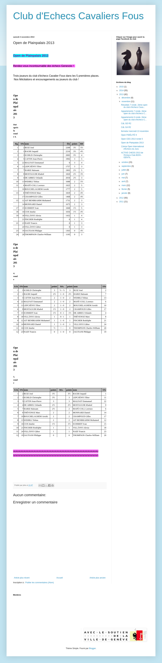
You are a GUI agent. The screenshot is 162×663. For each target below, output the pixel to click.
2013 (121, 94)
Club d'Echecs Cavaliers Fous (78, 15)
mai (123, 178)
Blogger (92, 648)
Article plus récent (21, 578)
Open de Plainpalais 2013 (132, 143)
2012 (121, 198)
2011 (121, 201)
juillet (124, 170)
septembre (126, 166)
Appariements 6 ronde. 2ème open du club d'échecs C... (134, 118)
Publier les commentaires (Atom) (39, 582)
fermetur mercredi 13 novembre (135, 131)
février (125, 189)
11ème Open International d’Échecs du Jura (132, 147)
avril (124, 181)
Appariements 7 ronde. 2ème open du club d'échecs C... (134, 112)
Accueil (59, 578)
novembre (126, 101)
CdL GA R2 (126, 127)
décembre (126, 98)
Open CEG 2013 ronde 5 (132, 139)
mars (124, 185)
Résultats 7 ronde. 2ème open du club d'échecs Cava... (134, 106)
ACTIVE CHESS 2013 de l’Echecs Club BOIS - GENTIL (132, 155)
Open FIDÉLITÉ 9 (129, 135)
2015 (121, 87)
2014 (121, 90)
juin (123, 174)
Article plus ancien (98, 578)
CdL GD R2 (126, 123)
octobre (125, 162)
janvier (125, 193)
